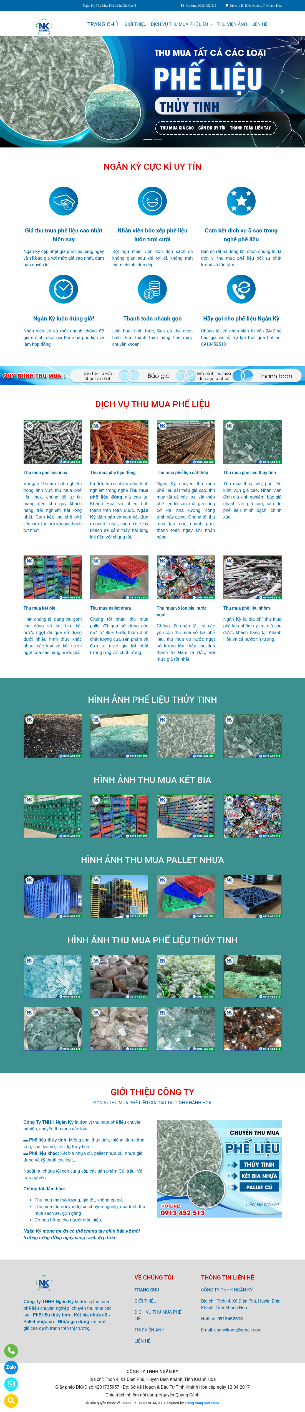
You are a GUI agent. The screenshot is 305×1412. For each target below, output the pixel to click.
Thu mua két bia (40, 608)
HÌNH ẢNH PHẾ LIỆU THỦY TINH (152, 699)
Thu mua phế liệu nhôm (246, 608)
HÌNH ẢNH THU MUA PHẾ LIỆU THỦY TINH (152, 940)
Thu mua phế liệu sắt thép (182, 472)
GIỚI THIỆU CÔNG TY (153, 1092)
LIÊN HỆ (259, 24)
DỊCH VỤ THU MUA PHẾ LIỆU (180, 24)
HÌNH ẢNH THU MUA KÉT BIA (152, 780)
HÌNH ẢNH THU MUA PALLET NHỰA (152, 860)
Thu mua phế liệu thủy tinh (249, 472)
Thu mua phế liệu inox (45, 472)
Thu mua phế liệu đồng (113, 472)
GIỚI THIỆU (136, 24)
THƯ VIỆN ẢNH (232, 24)
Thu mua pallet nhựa (110, 608)
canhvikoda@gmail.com (238, 1330)
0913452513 (230, 1318)
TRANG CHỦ (102, 24)
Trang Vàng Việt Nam (202, 1403)
